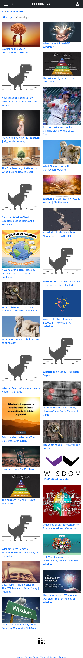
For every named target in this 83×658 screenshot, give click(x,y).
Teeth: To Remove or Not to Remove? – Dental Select (62, 283)
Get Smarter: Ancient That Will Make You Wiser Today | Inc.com (20, 588)
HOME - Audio (56, 479)
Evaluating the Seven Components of (15, 50)
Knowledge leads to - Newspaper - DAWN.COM (59, 234)
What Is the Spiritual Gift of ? (58, 45)
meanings (22, 17)
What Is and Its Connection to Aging (56, 167)
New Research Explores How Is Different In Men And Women (20, 101)
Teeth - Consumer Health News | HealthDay (21, 390)
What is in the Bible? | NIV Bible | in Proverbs (19, 308)
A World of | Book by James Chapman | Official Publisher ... (18, 273)
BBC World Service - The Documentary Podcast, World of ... (61, 560)
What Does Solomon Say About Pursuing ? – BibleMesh (19, 626)
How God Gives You (18, 469)
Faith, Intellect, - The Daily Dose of (18, 439)
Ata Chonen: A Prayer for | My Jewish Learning (21, 139)
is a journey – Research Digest (61, 373)
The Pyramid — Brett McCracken (18, 501)
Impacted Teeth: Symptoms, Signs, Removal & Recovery (18, 221)
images (8, 17)
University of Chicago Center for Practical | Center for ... (61, 526)
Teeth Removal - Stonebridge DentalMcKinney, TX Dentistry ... (20, 552)
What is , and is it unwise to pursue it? (20, 341)
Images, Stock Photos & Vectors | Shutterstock (61, 200)
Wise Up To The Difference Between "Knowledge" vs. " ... (57, 322)
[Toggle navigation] (6, 4)
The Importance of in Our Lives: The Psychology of (60, 598)
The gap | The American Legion (61, 446)
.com (35, 17)
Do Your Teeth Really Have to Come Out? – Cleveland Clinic (60, 411)
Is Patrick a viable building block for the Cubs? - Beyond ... (59, 130)
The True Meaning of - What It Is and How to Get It (19, 170)
